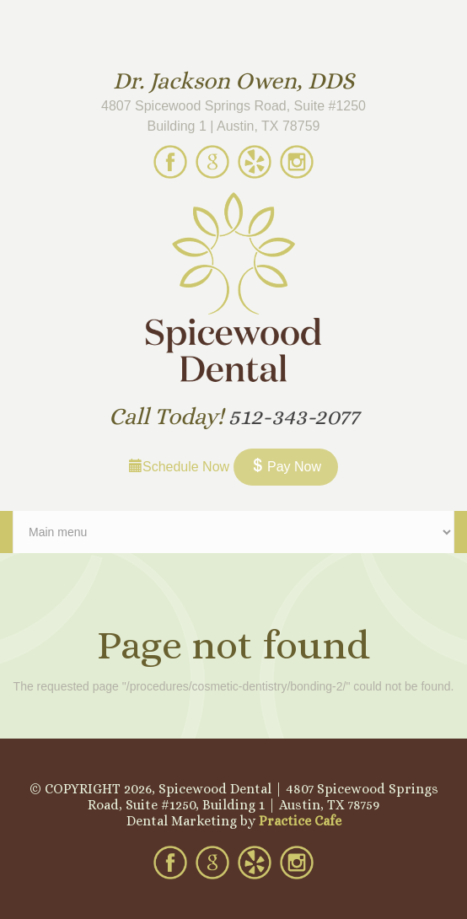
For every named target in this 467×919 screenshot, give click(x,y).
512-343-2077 (293, 416)
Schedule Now (179, 467)
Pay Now (285, 467)
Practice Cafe (300, 821)
